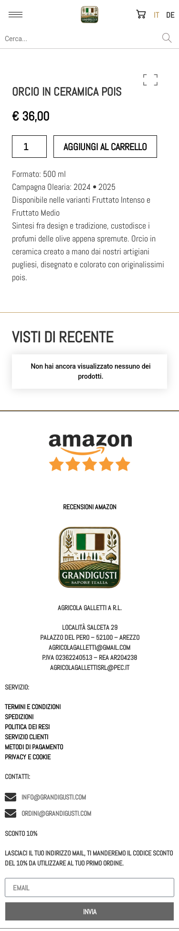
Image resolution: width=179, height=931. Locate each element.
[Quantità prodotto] (29, 146)
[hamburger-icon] (15, 14)
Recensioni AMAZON (89, 507)
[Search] (167, 38)
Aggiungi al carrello (105, 147)
